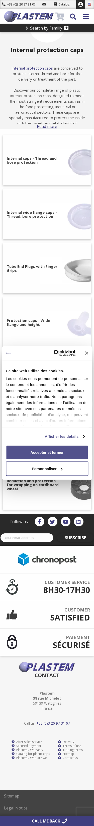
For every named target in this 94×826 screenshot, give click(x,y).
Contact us (68, 758)
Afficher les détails (61, 436)
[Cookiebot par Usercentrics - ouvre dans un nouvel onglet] (56, 353)
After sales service (27, 742)
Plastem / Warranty (27, 750)
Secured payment (26, 746)
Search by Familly (47, 28)
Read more (47, 126)
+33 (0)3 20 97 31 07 (19, 4)
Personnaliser (47, 469)
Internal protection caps (32, 68)
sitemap (66, 754)
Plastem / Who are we (29, 758)
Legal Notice (16, 808)
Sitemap (11, 796)
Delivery (66, 742)
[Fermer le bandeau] (86, 353)
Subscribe (75, 537)
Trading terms (70, 750)
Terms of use (69, 746)
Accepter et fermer (47, 452)
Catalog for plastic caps (31, 754)
